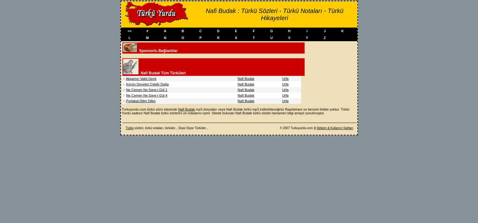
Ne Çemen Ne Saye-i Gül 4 (146, 95)
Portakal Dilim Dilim (141, 101)
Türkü (130, 128)
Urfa (285, 79)
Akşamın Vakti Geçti (141, 79)
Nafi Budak (246, 79)
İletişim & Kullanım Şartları (335, 128)
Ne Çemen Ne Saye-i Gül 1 (146, 90)
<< (130, 31)
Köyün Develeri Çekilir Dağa (147, 84)
